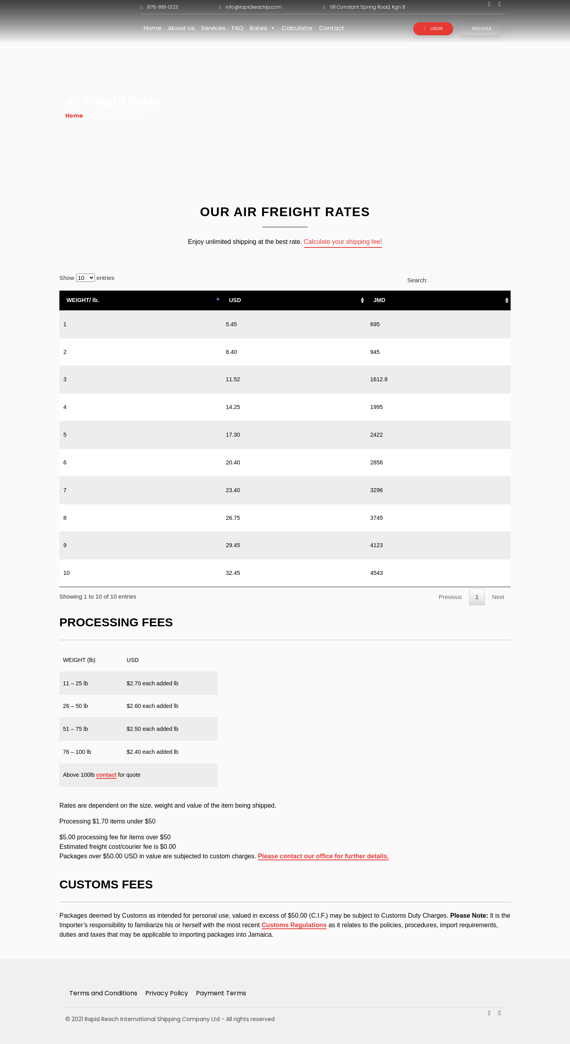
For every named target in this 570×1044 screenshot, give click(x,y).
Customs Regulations (294, 925)
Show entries (86, 278)
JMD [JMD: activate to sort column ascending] (379, 300)
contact (106, 775)
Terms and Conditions (103, 993)
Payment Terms (221, 993)
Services (213, 28)
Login (433, 29)
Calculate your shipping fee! (343, 241)
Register (482, 29)
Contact (331, 28)
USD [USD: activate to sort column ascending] (235, 300)
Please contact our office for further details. (323, 856)
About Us (181, 28)
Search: (459, 280)
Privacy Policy (166, 993)
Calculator (297, 28)
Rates (263, 28)
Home (153, 28)
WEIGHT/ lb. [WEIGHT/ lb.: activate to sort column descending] (82, 300)
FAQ (237, 28)
